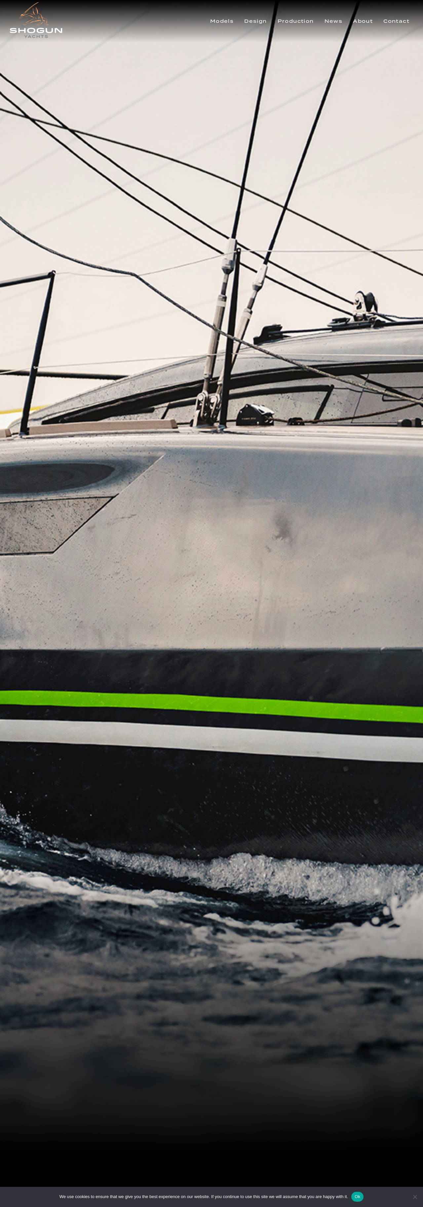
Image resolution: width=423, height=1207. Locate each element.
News (334, 21)
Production (296, 21)
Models (222, 21)
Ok (357, 1196)
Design (255, 21)
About (363, 21)
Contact (396, 21)
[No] (414, 1196)
